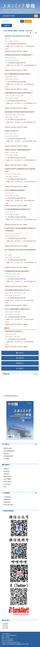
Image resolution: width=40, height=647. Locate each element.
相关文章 (19, 51)
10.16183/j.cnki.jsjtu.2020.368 (17, 138)
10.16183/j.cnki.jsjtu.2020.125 (17, 62)
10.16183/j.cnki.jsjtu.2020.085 (17, 217)
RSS (5, 487)
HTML (18, 46)
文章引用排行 (8, 481)
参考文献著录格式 (9, 451)
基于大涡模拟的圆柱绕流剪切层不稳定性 (17, 74)
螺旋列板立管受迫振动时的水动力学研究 (17, 36)
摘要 (8, 46)
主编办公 (20, 368)
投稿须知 (6, 453)
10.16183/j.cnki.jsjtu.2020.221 (17, 119)
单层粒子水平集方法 (11, 131)
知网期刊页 (7, 499)
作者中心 (20, 353)
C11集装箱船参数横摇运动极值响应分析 (17, 209)
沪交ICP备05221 (6, 633)
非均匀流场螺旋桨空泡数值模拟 (14, 190)
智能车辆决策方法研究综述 (13, 331)
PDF (27, 46)
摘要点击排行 (8, 476)
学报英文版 (7, 502)
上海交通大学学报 (8, 16)
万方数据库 (7, 497)
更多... (36, 374)
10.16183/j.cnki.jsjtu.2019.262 (17, 238)
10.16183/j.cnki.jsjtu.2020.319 (17, 317)
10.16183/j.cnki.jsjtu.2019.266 (17, 81)
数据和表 (7, 51)
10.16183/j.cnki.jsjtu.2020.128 (17, 100)
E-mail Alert (7, 484)
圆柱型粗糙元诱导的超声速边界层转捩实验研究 (19, 112)
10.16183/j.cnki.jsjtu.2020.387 (17, 339)
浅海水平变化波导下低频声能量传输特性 (17, 150)
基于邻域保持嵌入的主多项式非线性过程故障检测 (20, 249)
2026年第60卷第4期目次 (11, 396)
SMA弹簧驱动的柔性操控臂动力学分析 (17, 290)
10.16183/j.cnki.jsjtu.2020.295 (17, 260)
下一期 (35, 33)
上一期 (29, 33)
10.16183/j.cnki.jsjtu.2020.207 (17, 298)
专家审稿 (20, 358)
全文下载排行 (8, 479)
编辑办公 (20, 363)
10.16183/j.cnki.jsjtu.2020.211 (17, 198)
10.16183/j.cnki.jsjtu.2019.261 (17, 279)
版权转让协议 (8, 448)
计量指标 (25, 51)
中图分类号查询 (8, 504)
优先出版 (6, 471)
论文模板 (6, 458)
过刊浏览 (6, 474)
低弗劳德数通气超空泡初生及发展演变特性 (18, 93)
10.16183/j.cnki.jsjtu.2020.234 (17, 43)
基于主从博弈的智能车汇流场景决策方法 (17, 309)
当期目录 (6, 469)
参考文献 (13, 51)
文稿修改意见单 (8, 456)
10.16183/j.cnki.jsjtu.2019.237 (17, 157)
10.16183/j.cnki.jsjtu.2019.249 (17, 179)
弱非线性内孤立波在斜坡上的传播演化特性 (18, 55)
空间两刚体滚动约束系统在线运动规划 (17, 271)
